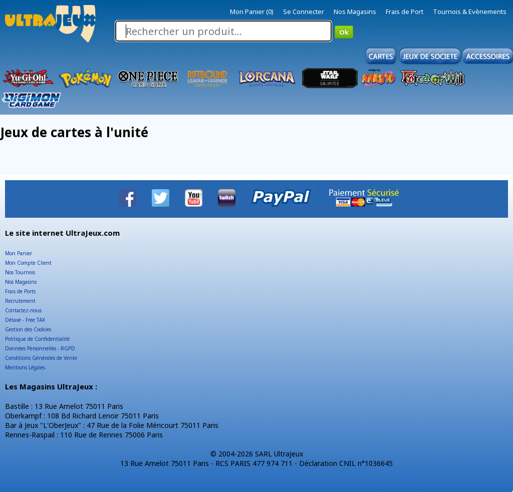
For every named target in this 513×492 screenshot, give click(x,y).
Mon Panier (18, 253)
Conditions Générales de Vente (41, 357)
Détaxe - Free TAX (25, 319)
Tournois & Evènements (469, 11)
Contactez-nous (23, 310)
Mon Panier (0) (252, 11)
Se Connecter (303, 11)
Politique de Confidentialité (37, 338)
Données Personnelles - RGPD (40, 348)
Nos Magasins (355, 11)
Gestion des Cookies (28, 329)
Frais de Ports (20, 291)
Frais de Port (404, 11)
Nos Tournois (20, 272)
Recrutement (20, 300)
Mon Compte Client (28, 262)
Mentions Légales (25, 367)
